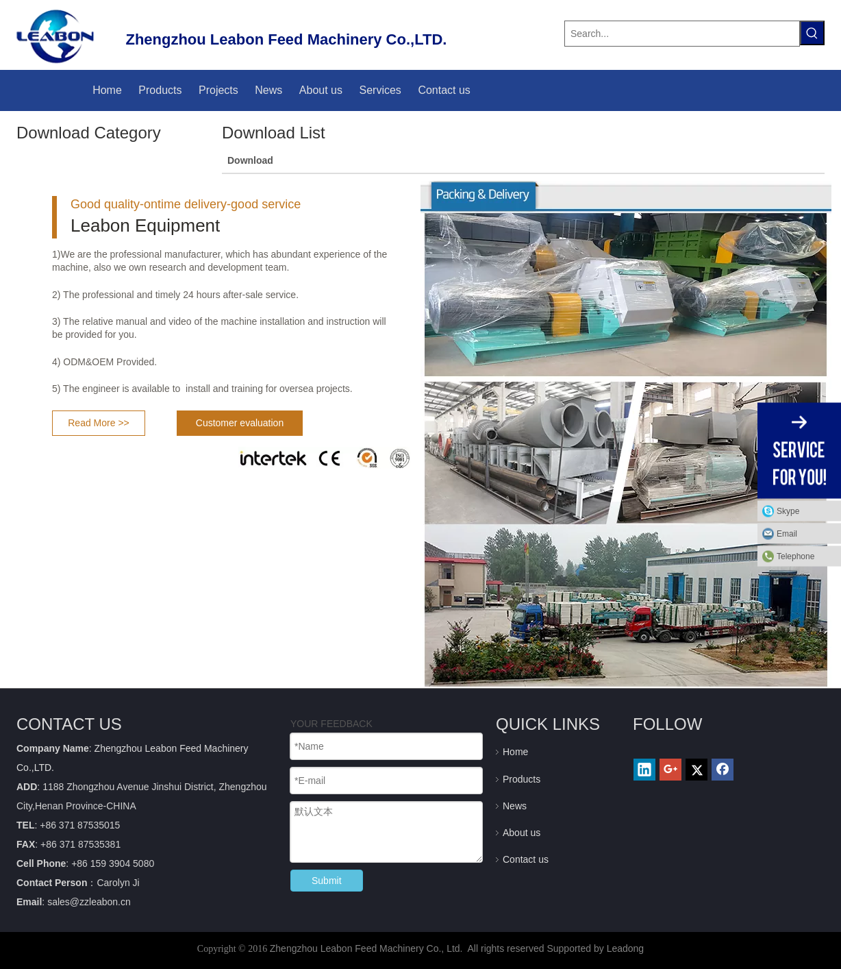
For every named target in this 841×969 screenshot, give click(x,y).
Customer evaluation (240, 422)
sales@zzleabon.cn (89, 901)
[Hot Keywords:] (812, 33)
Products (521, 779)
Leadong (625, 948)
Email (787, 534)
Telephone (805, 556)
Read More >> (98, 422)
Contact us (526, 859)
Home (515, 751)
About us (521, 832)
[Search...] (682, 34)
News (515, 805)
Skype (788, 511)
